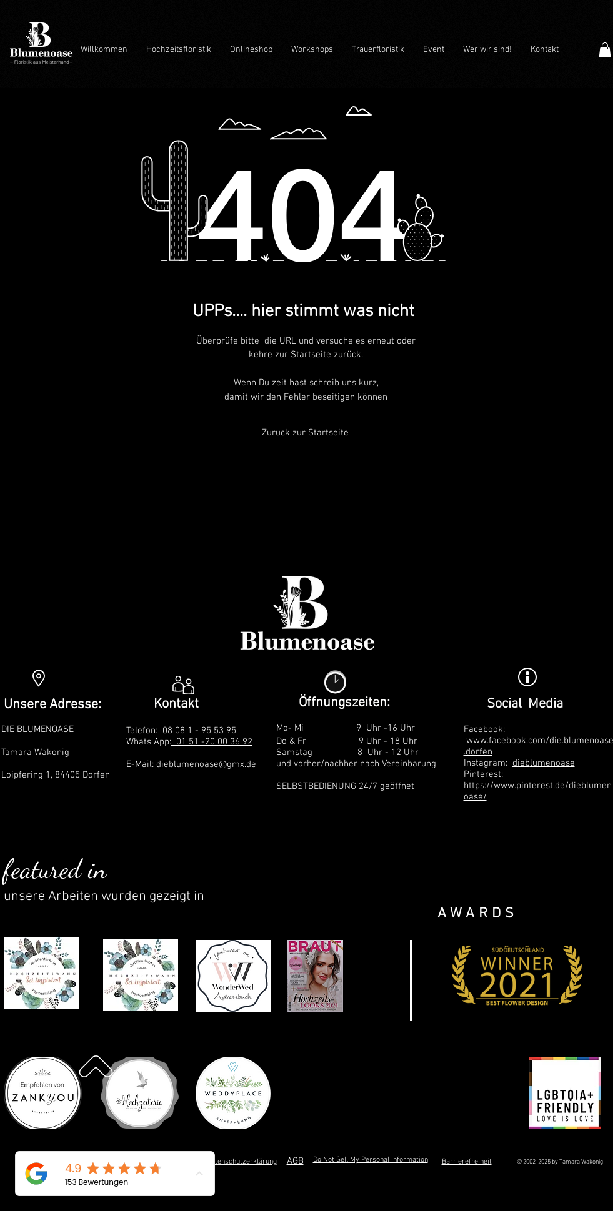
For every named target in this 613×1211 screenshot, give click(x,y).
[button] (605, 49)
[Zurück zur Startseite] (305, 433)
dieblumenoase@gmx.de (206, 764)
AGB (295, 1161)
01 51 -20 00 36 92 (211, 742)
